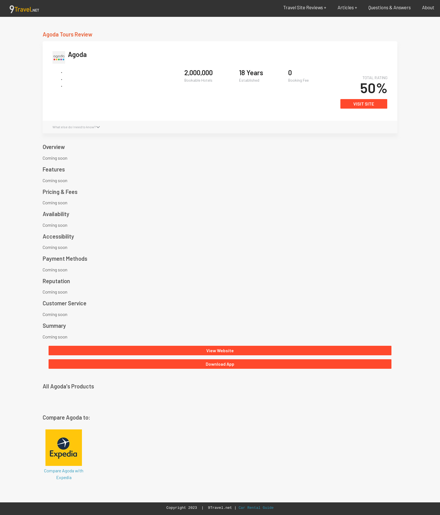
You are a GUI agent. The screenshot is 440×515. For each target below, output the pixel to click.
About (428, 7)
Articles (346, 7)
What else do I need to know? (76, 127)
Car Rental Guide (256, 507)
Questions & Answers (389, 7)
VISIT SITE (363, 103)
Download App (220, 364)
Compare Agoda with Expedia (63, 454)
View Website (220, 350)
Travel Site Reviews (303, 7)
